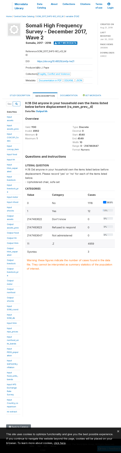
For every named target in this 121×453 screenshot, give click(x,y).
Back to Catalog (18, 426)
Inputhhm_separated (12, 168)
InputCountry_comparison (12, 403)
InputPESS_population (12, 352)
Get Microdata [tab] (92, 95)
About (54, 4)
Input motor (12, 197)
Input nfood (12, 202)
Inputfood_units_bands (12, 376)
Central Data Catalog (24, 16)
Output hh (12, 238)
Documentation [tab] (69, 95)
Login (110, 6)
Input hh (11, 159)
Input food (12, 154)
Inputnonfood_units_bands (13, 340)
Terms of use (98, 6)
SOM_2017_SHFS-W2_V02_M (49, 16)
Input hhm (12, 323)
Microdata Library (21, 6)
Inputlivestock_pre (13, 188)
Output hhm (12, 243)
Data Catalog (41, 6)
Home (9, 16)
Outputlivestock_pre (13, 272)
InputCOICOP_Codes (13, 137)
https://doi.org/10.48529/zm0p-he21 (55, 61)
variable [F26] (72, 16)
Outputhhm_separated (12, 251)
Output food (13, 232)
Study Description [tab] (20, 95)
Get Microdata (66, 43)
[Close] (118, 431)
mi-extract (12, 411)
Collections (69, 4)
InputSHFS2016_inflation (12, 364)
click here (60, 443)
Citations (85, 4)
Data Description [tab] (45, 96)
